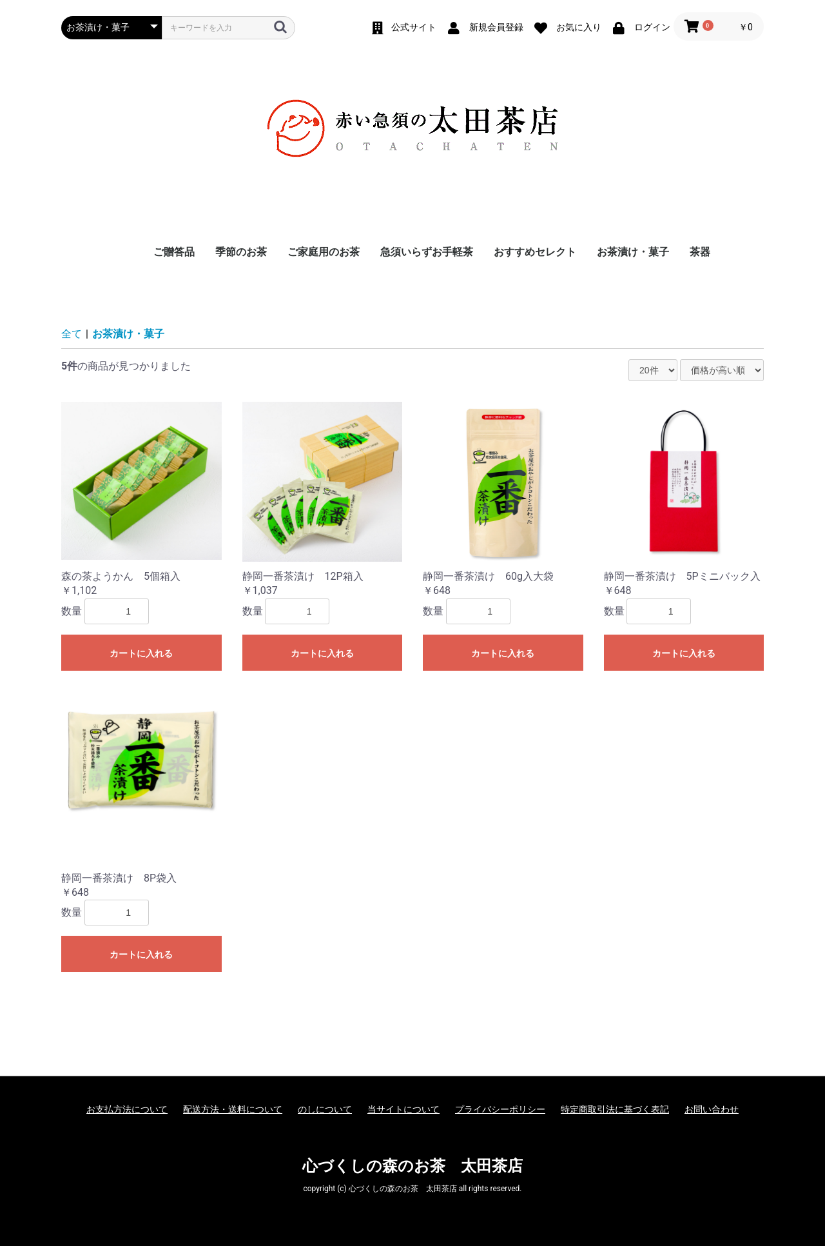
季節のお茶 (241, 252)
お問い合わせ (711, 1109)
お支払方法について (127, 1109)
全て (71, 334)
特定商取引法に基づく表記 (615, 1109)
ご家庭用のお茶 (323, 252)
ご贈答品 (174, 252)
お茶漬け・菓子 (633, 252)
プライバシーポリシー (500, 1109)
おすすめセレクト (535, 252)
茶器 (700, 252)
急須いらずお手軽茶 (426, 252)
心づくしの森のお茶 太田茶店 (412, 1166)
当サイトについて (403, 1109)
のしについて (325, 1109)
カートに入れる (141, 653)
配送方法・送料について (232, 1109)
